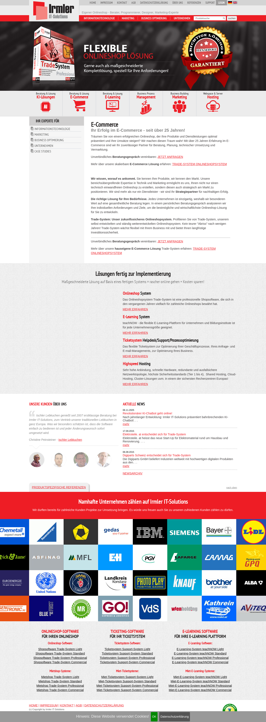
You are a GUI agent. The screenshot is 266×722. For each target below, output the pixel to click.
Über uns (177, 3)
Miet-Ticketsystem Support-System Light (127, 677)
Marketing (128, 18)
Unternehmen (182, 18)
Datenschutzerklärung (174, 716)
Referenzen (194, 3)
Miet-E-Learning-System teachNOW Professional (200, 685)
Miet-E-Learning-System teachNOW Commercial (200, 690)
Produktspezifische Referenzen (59, 487)
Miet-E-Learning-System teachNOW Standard (200, 681)
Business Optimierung (154, 18)
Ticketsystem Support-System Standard (127, 653)
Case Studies (42, 151)
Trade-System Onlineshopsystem (199, 164)
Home (93, 3)
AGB (133, 3)
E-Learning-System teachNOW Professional (200, 657)
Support (210, 3)
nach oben (231, 487)
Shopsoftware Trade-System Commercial (60, 662)
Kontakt (122, 3)
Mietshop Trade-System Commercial (60, 690)
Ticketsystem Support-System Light (127, 649)
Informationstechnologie (99, 18)
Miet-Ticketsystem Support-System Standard (127, 681)
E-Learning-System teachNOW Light (200, 649)
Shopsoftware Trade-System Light (60, 649)
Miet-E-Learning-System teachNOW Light (200, 677)
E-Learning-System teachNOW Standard (200, 653)
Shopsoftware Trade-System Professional (60, 657)
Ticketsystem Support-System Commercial (127, 662)
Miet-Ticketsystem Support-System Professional (127, 685)
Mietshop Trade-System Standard (60, 681)
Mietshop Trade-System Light (60, 677)
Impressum (106, 3)
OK (154, 716)
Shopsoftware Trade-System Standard (60, 653)
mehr (126, 424)
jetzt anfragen (170, 156)
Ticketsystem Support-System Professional (127, 657)
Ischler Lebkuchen (70, 439)
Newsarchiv (133, 473)
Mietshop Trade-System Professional (60, 685)
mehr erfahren (135, 309)
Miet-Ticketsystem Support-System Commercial (127, 690)
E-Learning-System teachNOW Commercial (200, 662)
